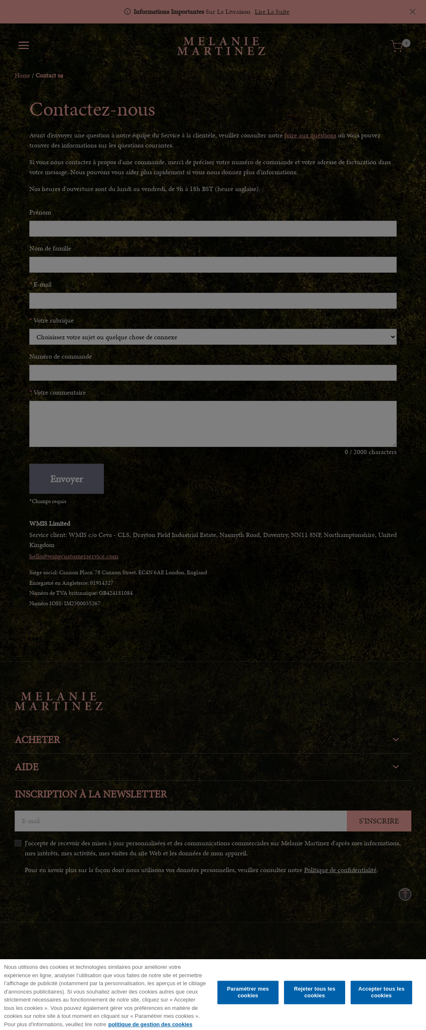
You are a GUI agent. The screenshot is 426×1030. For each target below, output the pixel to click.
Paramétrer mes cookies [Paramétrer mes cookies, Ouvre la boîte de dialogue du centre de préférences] (248, 995)
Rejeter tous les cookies (315, 995)
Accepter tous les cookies (381, 995)
